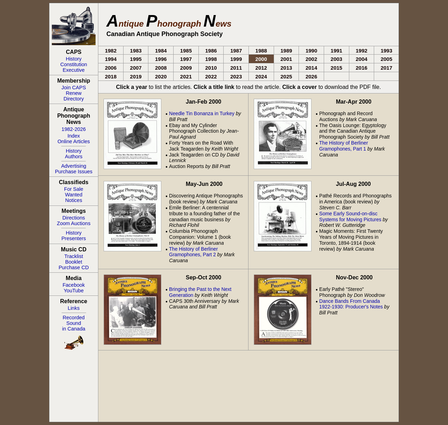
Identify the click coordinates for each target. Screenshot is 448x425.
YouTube (74, 290)
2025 (286, 76)
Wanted (73, 194)
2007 (135, 68)
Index (74, 136)
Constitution (73, 64)
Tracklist (73, 256)
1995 (135, 59)
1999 (236, 59)
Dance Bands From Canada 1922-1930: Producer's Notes (351, 304)
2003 (336, 59)
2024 (261, 76)
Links (74, 308)
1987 (236, 51)
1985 (186, 51)
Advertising (73, 166)
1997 (186, 59)
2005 (386, 59)
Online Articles (73, 141)
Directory (73, 99)
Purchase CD (73, 267)
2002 (311, 59)
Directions (73, 218)
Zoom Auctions (74, 223)
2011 (236, 68)
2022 (211, 76)
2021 (186, 76)
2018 (111, 76)
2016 (361, 68)
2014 (311, 68)
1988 (261, 51)
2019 (135, 76)
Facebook (74, 285)
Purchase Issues (73, 171)
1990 (311, 51)
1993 (386, 51)
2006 (111, 68)
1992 (361, 51)
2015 (336, 68)
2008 (161, 68)
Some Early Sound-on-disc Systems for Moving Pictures (350, 216)
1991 (336, 51)
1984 (161, 51)
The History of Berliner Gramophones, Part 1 (343, 146)
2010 (211, 68)
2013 (286, 68)
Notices (73, 200)
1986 (211, 51)
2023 (236, 76)
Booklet (73, 262)
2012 (261, 68)
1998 (211, 59)
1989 (286, 51)
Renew (74, 93)
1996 (161, 59)
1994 (111, 59)
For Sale (73, 189)
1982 (111, 51)
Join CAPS (73, 87)
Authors (74, 156)
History (74, 59)
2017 (386, 68)
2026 (311, 76)
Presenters (73, 238)
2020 (161, 76)
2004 (361, 59)
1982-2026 (74, 129)
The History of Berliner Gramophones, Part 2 (193, 252)
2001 (286, 59)
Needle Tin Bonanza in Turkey (201, 113)
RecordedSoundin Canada (73, 323)
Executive (74, 70)
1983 (135, 51)
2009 (186, 68)
